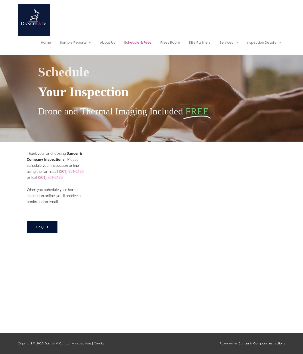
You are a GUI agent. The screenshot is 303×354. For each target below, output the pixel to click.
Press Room (170, 42)
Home (46, 42)
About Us (107, 42)
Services (226, 42)
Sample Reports (73, 42)
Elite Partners (200, 42)
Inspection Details (261, 42)
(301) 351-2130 (71, 171)
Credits (99, 343)
